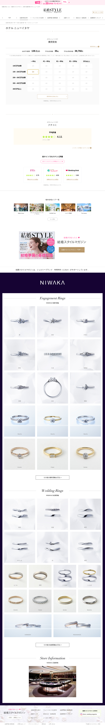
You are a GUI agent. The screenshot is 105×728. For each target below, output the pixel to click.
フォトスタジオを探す (50, 710)
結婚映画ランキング (66, 714)
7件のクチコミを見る (32, 179)
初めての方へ (34, 718)
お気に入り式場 (98, 12)
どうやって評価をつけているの (81, 148)
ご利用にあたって (21, 724)
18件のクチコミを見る (52, 179)
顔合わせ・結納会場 (49, 714)
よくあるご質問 (47, 718)
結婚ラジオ (34, 714)
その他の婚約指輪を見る (52, 477)
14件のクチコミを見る (72, 179)
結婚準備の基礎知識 (66, 710)
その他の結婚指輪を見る (52, 645)
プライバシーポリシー (33, 724)
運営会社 (44, 724)
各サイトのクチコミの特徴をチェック (52, 161)
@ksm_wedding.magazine (90, 714)
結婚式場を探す (36, 710)
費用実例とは (94, 46)
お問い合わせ (52, 724)
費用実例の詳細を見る (52, 96)
